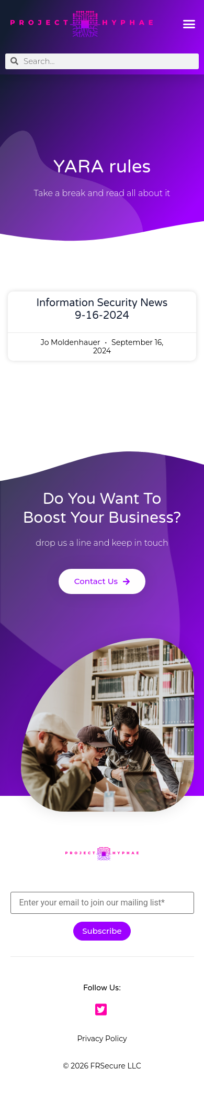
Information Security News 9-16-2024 (102, 309)
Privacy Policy (102, 1038)
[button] (189, 24)
